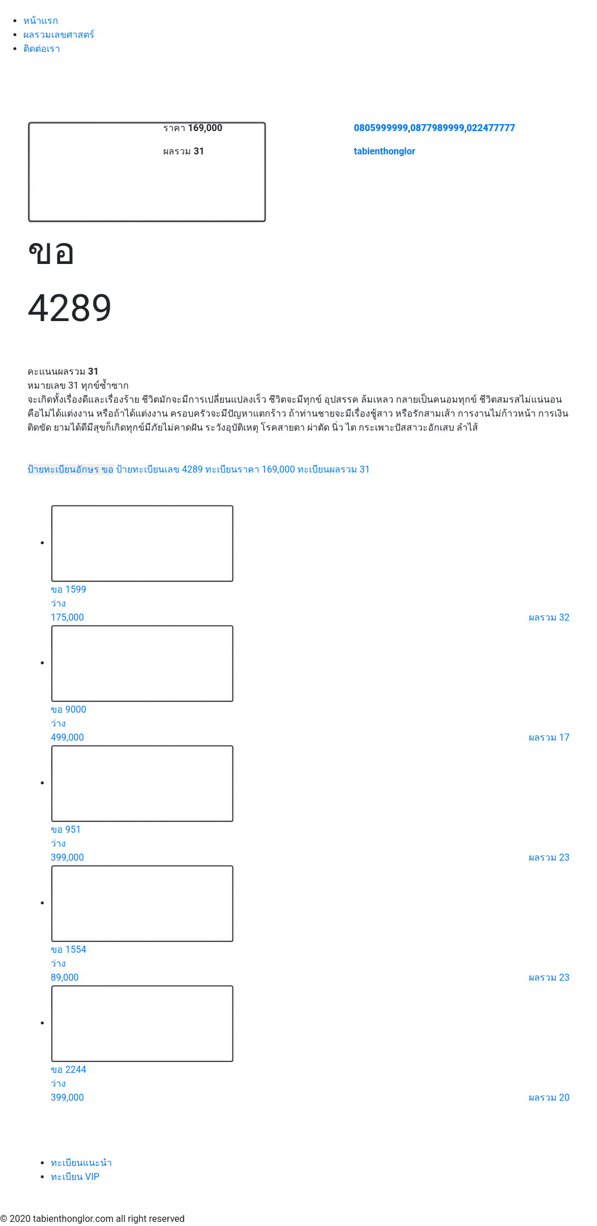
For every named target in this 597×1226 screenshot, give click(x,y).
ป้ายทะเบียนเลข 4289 (159, 469)
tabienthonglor (384, 151)
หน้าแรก (40, 20)
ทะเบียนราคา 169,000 (250, 469)
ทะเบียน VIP (75, 1176)
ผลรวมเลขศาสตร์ (58, 34)
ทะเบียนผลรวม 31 (333, 469)
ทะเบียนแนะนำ (81, 1162)
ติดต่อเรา (41, 48)
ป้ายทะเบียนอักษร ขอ (70, 469)
